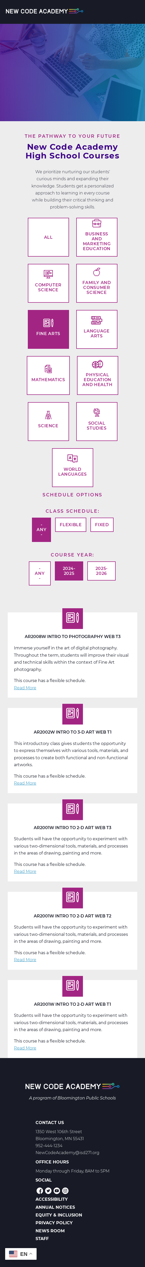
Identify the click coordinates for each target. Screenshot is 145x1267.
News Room (50, 1230)
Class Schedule (72, 510)
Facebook (40, 1190)
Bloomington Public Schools (86, 1098)
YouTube (57, 1190)
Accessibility (52, 1199)
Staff (42, 1238)
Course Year (71, 554)
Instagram (65, 1190)
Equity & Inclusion (59, 1215)
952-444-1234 (49, 1145)
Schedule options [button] (72, 494)
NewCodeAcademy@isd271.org (67, 1152)
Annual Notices (55, 1207)
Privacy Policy (54, 1222)
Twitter (48, 1190)
